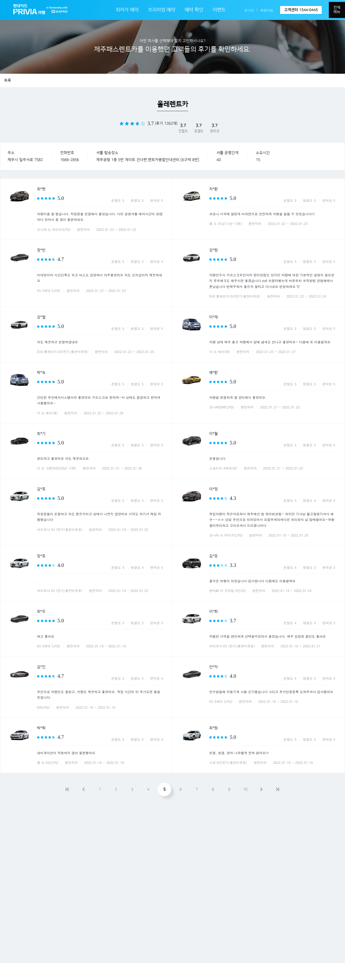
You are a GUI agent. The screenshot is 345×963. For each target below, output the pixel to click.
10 (245, 789)
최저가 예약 (127, 10)
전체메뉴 (336, 9)
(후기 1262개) (166, 123)
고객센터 (301, 10)
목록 (7, 80)
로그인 (249, 10)
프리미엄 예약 (161, 10)
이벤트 (219, 10)
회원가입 (266, 10)
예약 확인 (194, 10)
